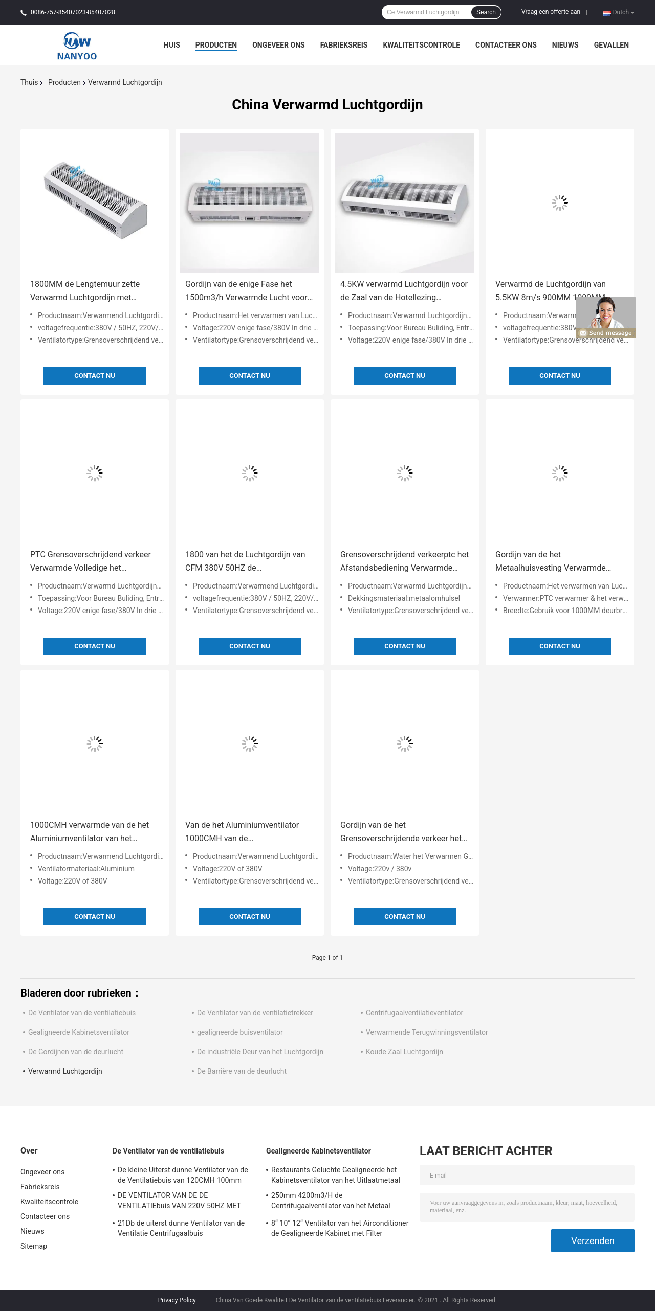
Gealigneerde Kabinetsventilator (78, 1032)
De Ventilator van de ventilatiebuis (82, 1013)
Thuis (29, 82)
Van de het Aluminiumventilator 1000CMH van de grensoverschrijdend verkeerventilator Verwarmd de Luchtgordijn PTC (242, 832)
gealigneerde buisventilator (240, 1032)
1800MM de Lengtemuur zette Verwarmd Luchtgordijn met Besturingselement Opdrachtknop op (91, 291)
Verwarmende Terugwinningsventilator (427, 1032)
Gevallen (611, 45)
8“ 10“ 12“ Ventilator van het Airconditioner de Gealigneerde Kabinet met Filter (339, 1228)
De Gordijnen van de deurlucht (75, 1052)
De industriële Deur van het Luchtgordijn (260, 1052)
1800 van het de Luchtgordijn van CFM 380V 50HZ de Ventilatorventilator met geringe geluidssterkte (245, 562)
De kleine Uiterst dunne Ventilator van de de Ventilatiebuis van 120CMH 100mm (183, 1175)
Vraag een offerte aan (550, 11)
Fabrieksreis (344, 45)
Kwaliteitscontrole (421, 45)
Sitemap (33, 1246)
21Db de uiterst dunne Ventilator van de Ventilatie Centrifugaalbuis (181, 1228)
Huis (172, 45)
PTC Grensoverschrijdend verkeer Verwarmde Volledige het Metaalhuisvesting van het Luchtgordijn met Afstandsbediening (90, 562)
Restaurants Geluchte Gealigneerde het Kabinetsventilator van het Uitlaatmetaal (335, 1175)
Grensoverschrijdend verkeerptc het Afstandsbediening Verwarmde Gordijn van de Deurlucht (404, 562)
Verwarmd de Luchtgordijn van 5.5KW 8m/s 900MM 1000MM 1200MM (550, 291)
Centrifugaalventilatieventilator (414, 1013)
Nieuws (565, 45)
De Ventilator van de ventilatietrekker (255, 1013)
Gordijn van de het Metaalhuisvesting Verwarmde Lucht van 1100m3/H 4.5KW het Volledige (553, 562)
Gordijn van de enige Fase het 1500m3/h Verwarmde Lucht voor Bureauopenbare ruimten (246, 291)
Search (486, 12)
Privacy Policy (177, 1300)
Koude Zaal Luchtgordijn (404, 1052)
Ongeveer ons (278, 45)
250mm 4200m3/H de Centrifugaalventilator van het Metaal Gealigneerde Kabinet (330, 1202)
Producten (216, 45)
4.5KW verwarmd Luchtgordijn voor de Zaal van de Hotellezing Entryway (404, 291)
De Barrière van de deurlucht (242, 1071)
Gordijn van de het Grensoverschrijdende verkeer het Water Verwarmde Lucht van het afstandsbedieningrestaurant (401, 832)
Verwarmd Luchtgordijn (65, 1071)
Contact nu (94, 375)
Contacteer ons (506, 45)
